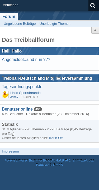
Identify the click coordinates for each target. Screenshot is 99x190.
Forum (8, 16)
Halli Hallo (12, 51)
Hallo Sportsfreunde (25, 93)
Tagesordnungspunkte (22, 86)
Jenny (14, 96)
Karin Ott (56, 138)
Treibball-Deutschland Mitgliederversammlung (47, 78)
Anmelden (10, 5)
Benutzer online (17, 109)
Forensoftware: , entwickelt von (49, 162)
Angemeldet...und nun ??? (26, 59)
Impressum (10, 151)
